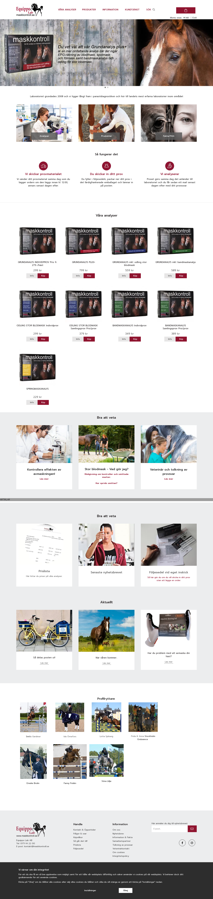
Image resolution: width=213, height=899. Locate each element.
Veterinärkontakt (121, 848)
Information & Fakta (123, 837)
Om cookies (119, 852)
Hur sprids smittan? (106, 483)
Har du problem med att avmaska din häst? (169, 654)
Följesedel (78, 848)
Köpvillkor (78, 837)
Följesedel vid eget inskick (168, 572)
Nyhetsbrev (118, 833)
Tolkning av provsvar (123, 845)
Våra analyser (67, 9)
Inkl (187, 17)
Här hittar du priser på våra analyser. (44, 576)
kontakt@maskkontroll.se (36, 846)
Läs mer (44, 478)
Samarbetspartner (122, 841)
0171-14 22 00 (27, 843)
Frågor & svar (80, 833)
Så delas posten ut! (44, 657)
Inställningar (90, 890)
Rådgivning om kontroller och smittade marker (107, 476)
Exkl (195, 17)
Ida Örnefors (70, 736)
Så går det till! (80, 841)
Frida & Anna (138, 736)
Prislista (44, 571)
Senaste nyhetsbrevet (106, 572)
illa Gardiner (35, 736)
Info (32, 275)
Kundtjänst (132, 9)
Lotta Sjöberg (106, 736)
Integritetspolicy (121, 856)
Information (110, 9)
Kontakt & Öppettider (84, 829)
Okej (125, 890)
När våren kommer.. (106, 657)
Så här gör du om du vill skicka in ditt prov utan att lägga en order (168, 579)
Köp (43, 275)
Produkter (89, 9)
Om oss (116, 829)
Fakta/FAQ (168, 136)
